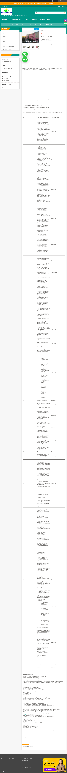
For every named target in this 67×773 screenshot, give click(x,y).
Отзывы (4, 44)
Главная (4, 19)
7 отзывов (56, 0)
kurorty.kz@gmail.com (8, 76)
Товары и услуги (7, 24)
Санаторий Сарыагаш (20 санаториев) (20, 24)
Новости (4, 36)
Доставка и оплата (45, 19)
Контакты (34, 19)
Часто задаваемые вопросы (8, 46)
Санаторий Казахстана (16, 19)
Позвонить (50, 3)
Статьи (4, 38)
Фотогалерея (5, 31)
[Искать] (64, 13)
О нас (27, 19)
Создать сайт (3, 0)
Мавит (25, 714)
